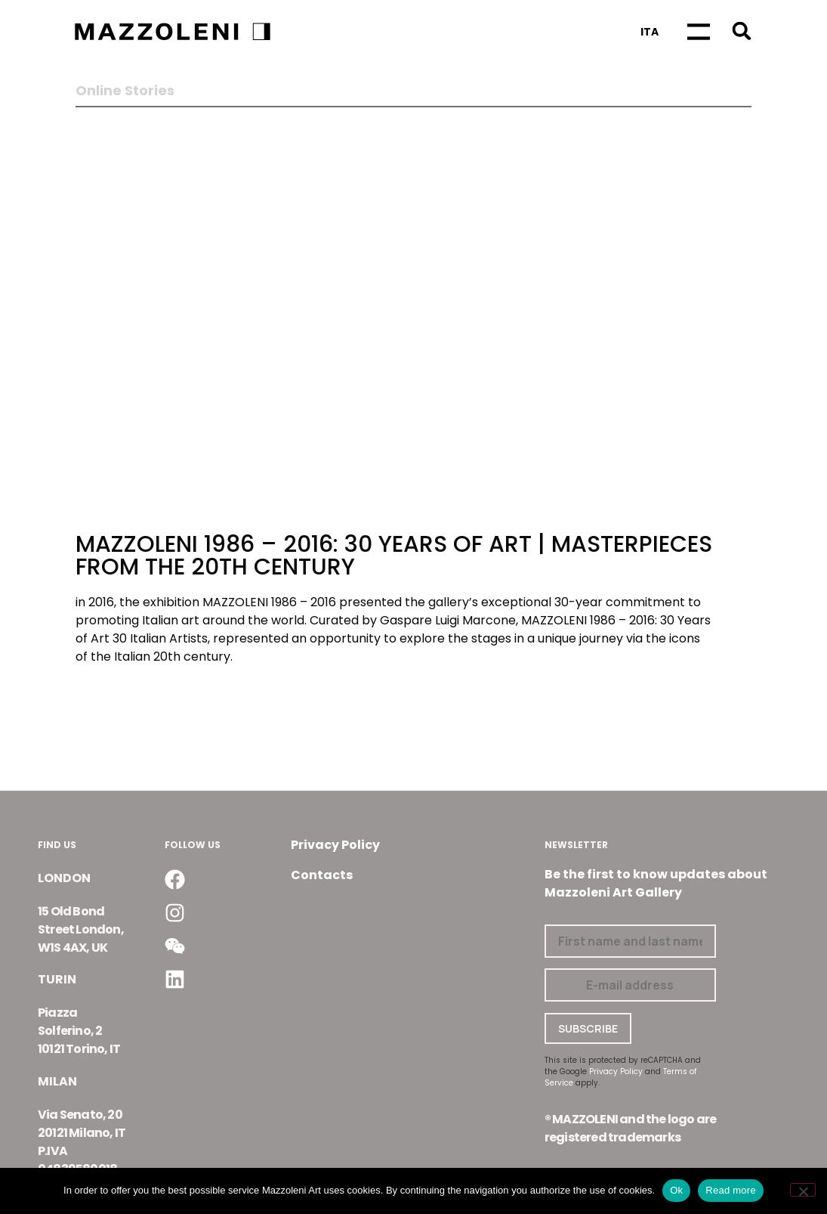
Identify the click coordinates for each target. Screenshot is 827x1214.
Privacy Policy (335, 844)
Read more (730, 1190)
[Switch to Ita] (649, 32)
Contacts (322, 875)
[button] (742, 30)
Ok (676, 1190)
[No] (803, 1190)
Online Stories (125, 90)
